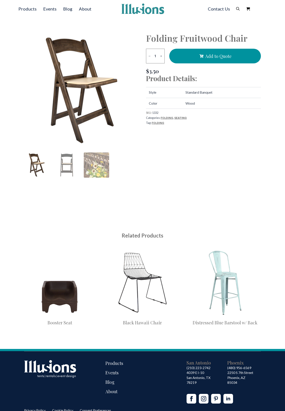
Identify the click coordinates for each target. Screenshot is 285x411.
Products (27, 9)
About (85, 9)
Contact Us (219, 8)
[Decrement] (149, 56)
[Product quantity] (155, 56)
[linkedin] (228, 399)
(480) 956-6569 (239, 368)
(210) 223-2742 (198, 368)
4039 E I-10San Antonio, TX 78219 (198, 377)
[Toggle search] (238, 8)
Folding (167, 118)
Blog (67, 9)
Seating (180, 118)
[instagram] (203, 399)
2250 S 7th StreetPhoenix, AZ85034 (240, 377)
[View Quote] (248, 8)
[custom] (216, 399)
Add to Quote (218, 56)
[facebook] (191, 399)
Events (50, 9)
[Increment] (161, 56)
